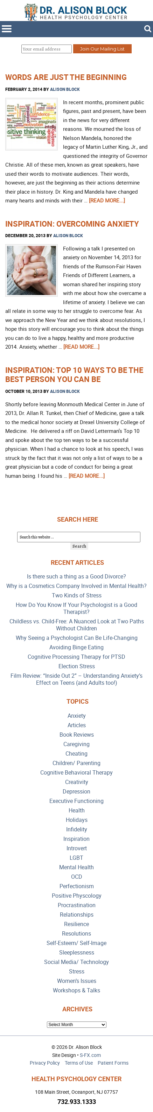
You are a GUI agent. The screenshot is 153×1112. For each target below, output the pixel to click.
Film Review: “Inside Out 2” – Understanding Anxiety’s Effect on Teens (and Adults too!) (76, 679)
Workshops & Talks (76, 990)
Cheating (76, 753)
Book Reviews (77, 734)
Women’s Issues (76, 981)
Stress (76, 971)
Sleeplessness (76, 952)
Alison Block (65, 89)
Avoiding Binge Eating (76, 647)
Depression (76, 791)
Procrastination (77, 905)
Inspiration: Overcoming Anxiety (72, 224)
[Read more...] (107, 200)
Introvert (77, 848)
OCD (76, 876)
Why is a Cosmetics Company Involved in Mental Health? (76, 586)
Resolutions (76, 933)
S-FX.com (90, 1055)
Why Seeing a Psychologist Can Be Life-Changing (77, 638)
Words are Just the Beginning (66, 77)
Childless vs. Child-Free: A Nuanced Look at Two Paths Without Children (76, 625)
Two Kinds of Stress (77, 595)
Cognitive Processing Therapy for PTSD (76, 657)
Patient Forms (113, 1062)
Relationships (76, 914)
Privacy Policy (45, 1062)
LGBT (76, 858)
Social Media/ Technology (76, 962)
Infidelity (76, 829)
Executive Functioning (76, 801)
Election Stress (76, 666)
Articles (77, 725)
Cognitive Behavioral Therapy (76, 772)
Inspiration (76, 839)
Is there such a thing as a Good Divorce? (76, 576)
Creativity (76, 782)
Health (77, 810)
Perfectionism (77, 886)
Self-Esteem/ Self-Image (76, 943)
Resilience (76, 924)
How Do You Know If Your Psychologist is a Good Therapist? (76, 608)
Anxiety (77, 715)
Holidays (77, 820)
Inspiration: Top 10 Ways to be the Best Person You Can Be (74, 374)
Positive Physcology (77, 895)
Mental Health (76, 867)
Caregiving (76, 744)
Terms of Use (79, 1062)
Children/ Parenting (76, 763)
